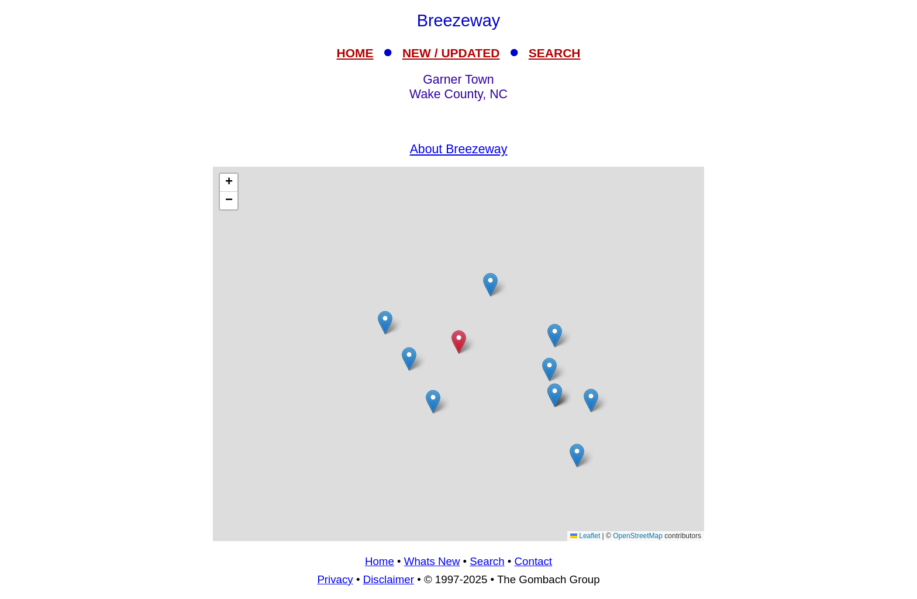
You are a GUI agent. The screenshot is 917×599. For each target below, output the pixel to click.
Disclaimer (388, 579)
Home (379, 561)
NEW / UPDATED (450, 53)
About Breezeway (459, 149)
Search (487, 561)
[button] (577, 455)
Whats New (432, 561)
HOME (355, 53)
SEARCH (555, 53)
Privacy (335, 579)
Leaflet (585, 536)
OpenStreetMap (638, 536)
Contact (533, 561)
